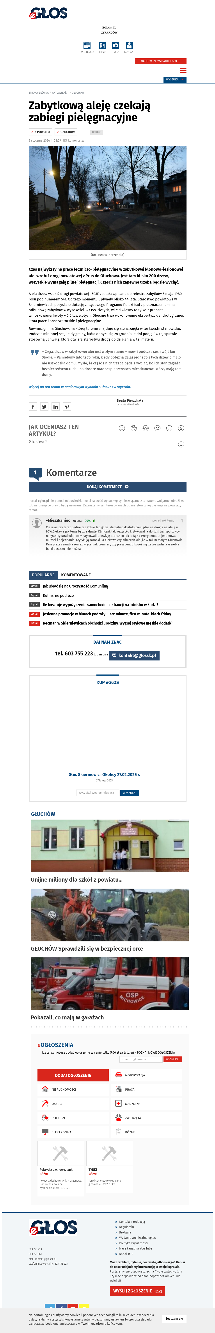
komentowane (76, 574)
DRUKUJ (97, 132)
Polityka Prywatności (133, 1243)
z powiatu (40, 132)
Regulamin (126, 1227)
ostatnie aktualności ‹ (129, 404)
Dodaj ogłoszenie (73, 1075)
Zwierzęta (127, 1117)
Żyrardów (109, 32)
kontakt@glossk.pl (134, 655)
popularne (43, 574)
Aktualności (60, 92)
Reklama (125, 1232)
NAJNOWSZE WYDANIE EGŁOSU (160, 61)
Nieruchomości (58, 1089)
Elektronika (55, 1131)
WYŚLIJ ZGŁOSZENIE (132, 1291)
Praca (123, 1089)
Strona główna (39, 92)
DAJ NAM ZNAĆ (107, 641)
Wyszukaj (175, 79)
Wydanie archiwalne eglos (137, 1238)
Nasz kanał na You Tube (135, 1248)
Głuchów (78, 92)
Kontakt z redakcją (132, 1222)
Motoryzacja (129, 1074)
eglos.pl (109, 27)
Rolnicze (53, 1117)
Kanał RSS (126, 1254)
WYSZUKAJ (129, 793)
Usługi (51, 1103)
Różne (124, 1131)
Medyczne (126, 1103)
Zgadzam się (176, 1318)
